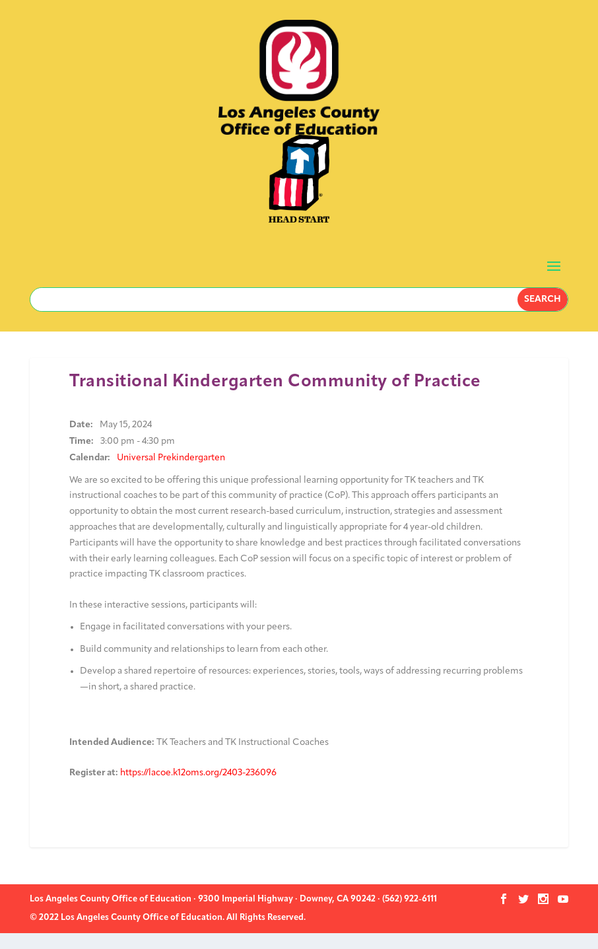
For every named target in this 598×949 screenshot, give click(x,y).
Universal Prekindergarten (171, 458)
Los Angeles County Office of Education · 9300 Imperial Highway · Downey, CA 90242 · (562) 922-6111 (233, 899)
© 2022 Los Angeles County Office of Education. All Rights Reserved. (168, 917)
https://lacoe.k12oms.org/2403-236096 (198, 773)
